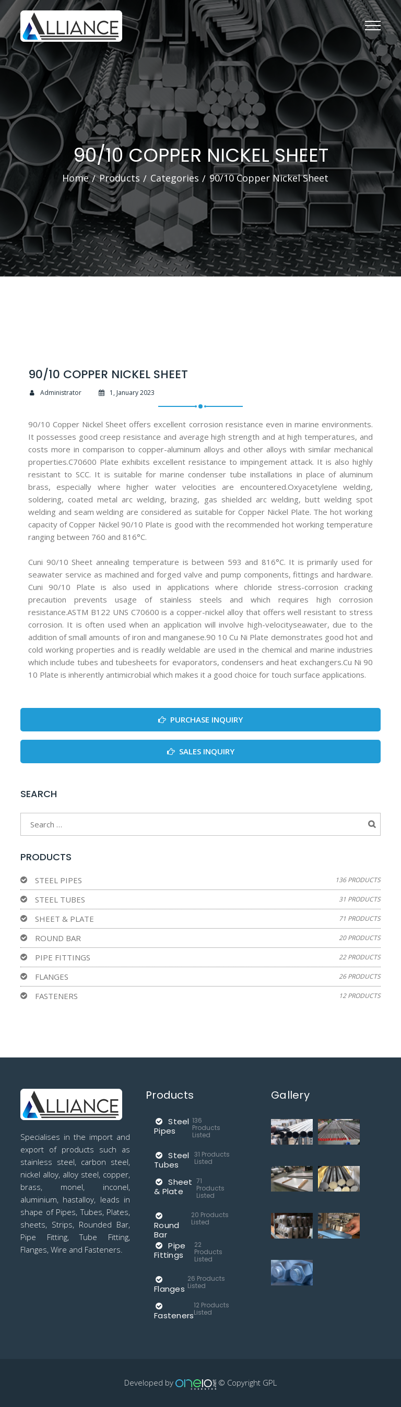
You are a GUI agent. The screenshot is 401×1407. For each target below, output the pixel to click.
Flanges (51, 976)
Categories (174, 178)
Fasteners (56, 996)
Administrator (54, 392)
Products (119, 178)
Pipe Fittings (62, 957)
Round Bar (58, 938)
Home (75, 178)
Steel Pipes (58, 880)
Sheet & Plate (64, 918)
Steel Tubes (60, 899)
